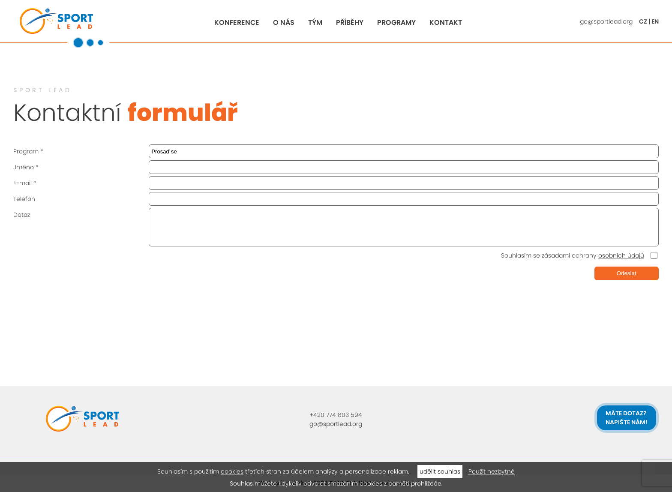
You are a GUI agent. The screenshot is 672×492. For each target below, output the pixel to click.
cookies (232, 471)
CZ (643, 21)
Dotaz (21, 214)
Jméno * (26, 167)
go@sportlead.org (606, 21)
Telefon (24, 199)
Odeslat (626, 273)
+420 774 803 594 (335, 415)
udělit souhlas (440, 471)
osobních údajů (621, 255)
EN (655, 21)
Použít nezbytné (491, 471)
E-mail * (24, 183)
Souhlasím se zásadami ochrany (572, 255)
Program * (28, 151)
